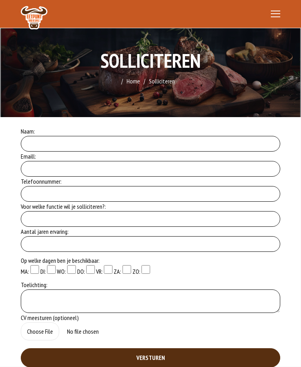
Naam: (28, 131)
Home (133, 81)
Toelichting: (34, 285)
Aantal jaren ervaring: (45, 231)
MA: (30, 270)
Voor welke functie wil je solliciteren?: (63, 206)
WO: (66, 270)
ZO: (141, 270)
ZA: (122, 270)
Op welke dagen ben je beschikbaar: (60, 260)
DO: (86, 270)
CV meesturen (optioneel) (50, 318)
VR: (104, 270)
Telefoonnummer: (41, 181)
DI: (48, 270)
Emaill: (28, 156)
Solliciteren (162, 81)
